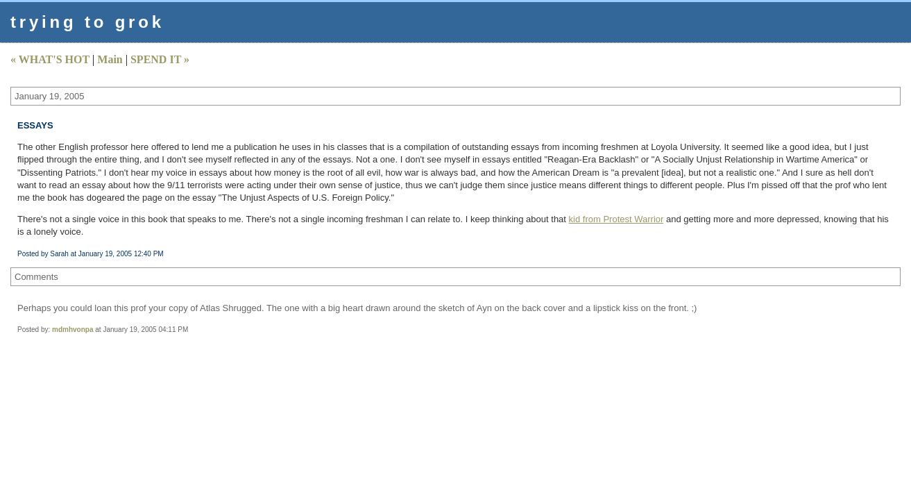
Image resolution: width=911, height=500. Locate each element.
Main (109, 59)
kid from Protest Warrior (616, 219)
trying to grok (87, 21)
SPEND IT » (159, 59)
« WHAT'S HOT (50, 59)
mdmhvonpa (72, 329)
